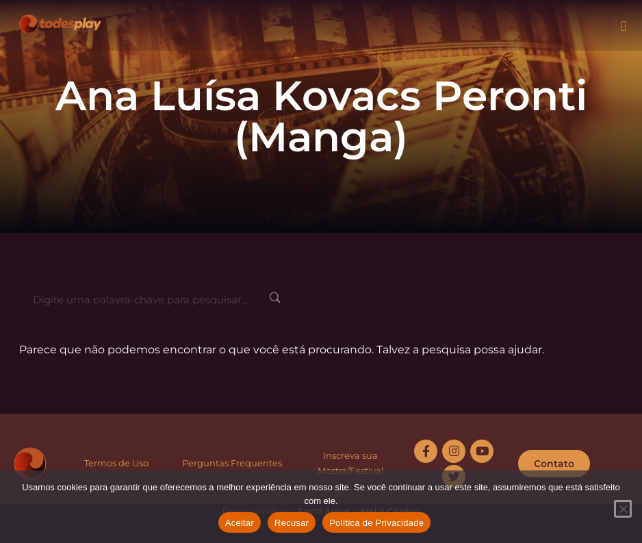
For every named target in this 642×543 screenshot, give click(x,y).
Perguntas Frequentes (232, 462)
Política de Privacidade (376, 523)
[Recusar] (623, 509)
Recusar (291, 523)
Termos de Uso (116, 462)
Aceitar (239, 523)
